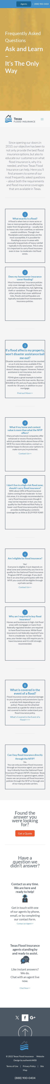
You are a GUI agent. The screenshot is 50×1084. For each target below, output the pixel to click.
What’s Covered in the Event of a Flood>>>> (25, 718)
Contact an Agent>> (25, 923)
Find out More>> (25, 393)
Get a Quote (25, 833)
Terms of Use (12, 1066)
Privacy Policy (29, 1066)
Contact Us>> (25, 453)
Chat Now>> (25, 988)
